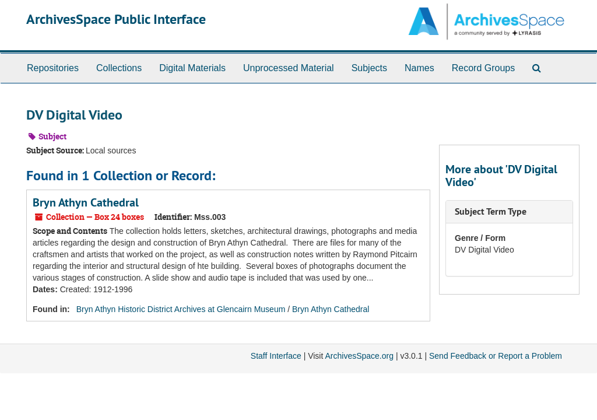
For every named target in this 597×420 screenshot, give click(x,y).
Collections (119, 68)
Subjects (369, 68)
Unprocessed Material (288, 68)
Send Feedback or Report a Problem (495, 355)
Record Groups (483, 68)
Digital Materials (192, 68)
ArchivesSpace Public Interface (116, 19)
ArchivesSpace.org (359, 355)
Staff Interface (276, 355)
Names (419, 68)
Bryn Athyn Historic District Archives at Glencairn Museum (181, 309)
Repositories (53, 68)
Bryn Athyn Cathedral (86, 202)
